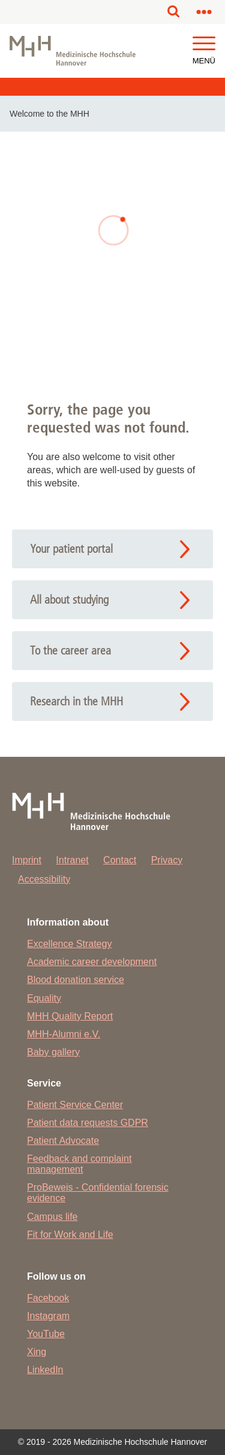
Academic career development (92, 962)
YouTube (46, 1334)
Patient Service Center (75, 1105)
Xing (36, 1352)
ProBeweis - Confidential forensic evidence (98, 1192)
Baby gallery (53, 1052)
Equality (44, 998)
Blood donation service (75, 980)
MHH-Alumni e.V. (63, 1034)
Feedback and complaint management (79, 1163)
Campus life (52, 1217)
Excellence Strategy (69, 944)
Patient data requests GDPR (87, 1123)
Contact (119, 860)
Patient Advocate (63, 1141)
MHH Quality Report (70, 1016)
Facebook (48, 1298)
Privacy (166, 860)
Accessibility (44, 879)
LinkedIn (45, 1370)
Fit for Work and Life (70, 1234)
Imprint (26, 860)
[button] (204, 43)
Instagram (48, 1316)
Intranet (72, 860)
